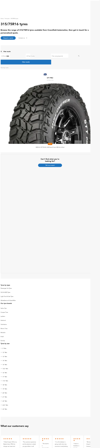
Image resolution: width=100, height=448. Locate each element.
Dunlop (3, 335)
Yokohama (4, 318)
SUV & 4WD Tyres (5, 286)
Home (2, 18)
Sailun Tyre (4, 302)
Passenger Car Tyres (6, 282)
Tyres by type (5, 279)
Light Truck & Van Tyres (7, 290)
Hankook (3, 314)
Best (28, 56)
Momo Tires (4, 322)
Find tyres (7, 18)
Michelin (3, 327)
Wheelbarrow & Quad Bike (8, 294)
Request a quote (9, 38)
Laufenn (3, 310)
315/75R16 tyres (14, 18)
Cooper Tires (5, 56)
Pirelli (2, 331)
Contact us (24, 38)
